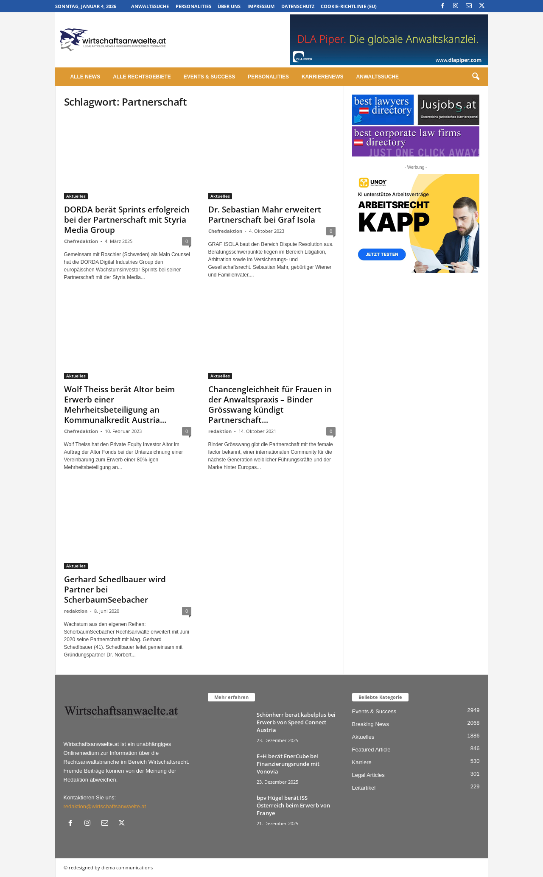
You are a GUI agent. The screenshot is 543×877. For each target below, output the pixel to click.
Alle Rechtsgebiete (142, 77)
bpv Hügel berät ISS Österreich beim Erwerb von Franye (293, 805)
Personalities (193, 6)
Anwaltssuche (150, 6)
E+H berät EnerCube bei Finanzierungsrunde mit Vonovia (288, 763)
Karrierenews (323, 77)
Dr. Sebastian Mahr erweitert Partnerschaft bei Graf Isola (264, 214)
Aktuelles (76, 196)
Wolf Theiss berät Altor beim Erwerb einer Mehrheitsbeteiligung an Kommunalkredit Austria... (119, 404)
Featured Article (371, 749)
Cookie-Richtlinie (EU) (349, 6)
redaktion (220, 431)
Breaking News (370, 724)
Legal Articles (368, 775)
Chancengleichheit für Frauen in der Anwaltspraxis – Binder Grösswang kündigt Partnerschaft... (270, 404)
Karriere (362, 762)
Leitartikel (364, 788)
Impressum (260, 6)
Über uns (229, 6)
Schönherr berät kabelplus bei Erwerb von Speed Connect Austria (296, 722)
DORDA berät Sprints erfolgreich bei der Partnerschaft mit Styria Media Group (127, 219)
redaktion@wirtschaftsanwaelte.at (105, 806)
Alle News (85, 77)
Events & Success (209, 77)
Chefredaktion (81, 241)
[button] (475, 76)
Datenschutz (297, 6)
